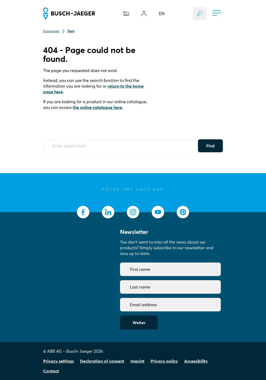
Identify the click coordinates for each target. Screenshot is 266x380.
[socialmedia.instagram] (133, 212)
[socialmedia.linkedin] (108, 212)
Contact (51, 371)
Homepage (51, 31)
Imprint (137, 361)
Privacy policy (164, 361)
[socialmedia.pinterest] (183, 212)
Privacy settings (58, 361)
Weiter (138, 322)
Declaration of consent (102, 361)
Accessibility (196, 361)
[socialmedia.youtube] (158, 212)
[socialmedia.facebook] (83, 212)
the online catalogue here (97, 107)
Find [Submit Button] (210, 145)
